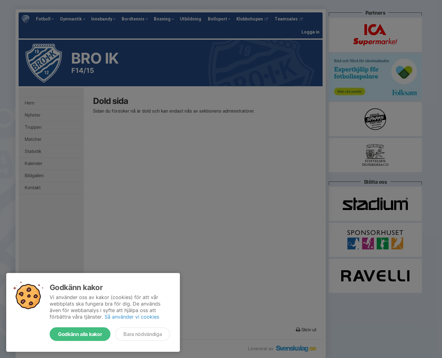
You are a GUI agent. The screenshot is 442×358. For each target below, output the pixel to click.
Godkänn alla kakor (80, 334)
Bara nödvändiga (142, 334)
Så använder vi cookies (132, 317)
